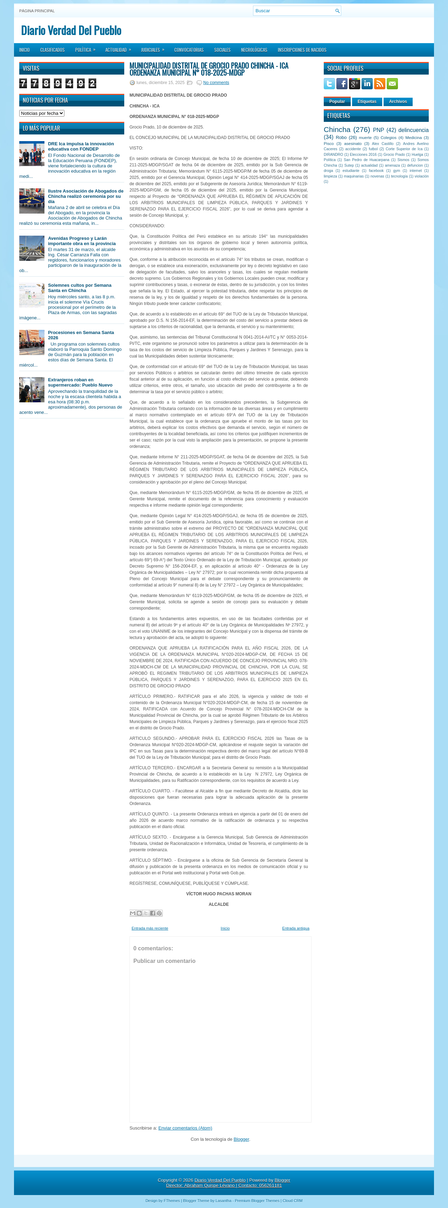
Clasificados (52, 49)
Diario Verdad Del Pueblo (71, 30)
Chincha (337, 129)
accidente (353, 149)
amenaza (392, 165)
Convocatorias (189, 49)
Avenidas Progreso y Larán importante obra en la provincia (82, 241)
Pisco (329, 143)
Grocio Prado (394, 155)
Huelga (417, 155)
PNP (378, 130)
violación (422, 176)
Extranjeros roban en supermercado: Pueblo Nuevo (80, 382)
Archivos (398, 101)
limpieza (330, 176)
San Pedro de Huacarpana (366, 160)
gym (396, 171)
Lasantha (223, 1201)
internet (416, 171)
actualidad (369, 165)
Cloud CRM (292, 1201)
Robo (341, 137)
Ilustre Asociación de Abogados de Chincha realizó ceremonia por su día (86, 196)
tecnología (399, 176)
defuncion (415, 165)
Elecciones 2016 (363, 155)
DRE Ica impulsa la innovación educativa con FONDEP (81, 146)
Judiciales (155, 47)
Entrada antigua (295, 928)
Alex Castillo (383, 144)
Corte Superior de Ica (404, 149)
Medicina (413, 137)
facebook (376, 171)
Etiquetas (367, 101)
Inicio (24, 49)
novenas (377, 176)
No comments (216, 82)
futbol (373, 149)
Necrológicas (254, 49)
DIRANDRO (333, 155)
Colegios (388, 137)
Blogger (241, 1139)
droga (328, 171)
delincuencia (413, 130)
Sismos (403, 160)
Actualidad (120, 47)
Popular (337, 101)
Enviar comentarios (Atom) (185, 1128)
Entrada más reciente (150, 928)
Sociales (222, 49)
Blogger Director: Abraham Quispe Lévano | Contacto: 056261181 (228, 1183)
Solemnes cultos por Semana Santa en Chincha (79, 288)
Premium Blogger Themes (257, 1201)
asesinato (353, 143)
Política (87, 47)
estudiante (351, 171)
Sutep (349, 165)
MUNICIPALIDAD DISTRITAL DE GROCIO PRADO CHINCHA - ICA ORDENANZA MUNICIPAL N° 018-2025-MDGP (209, 69)
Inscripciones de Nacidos (302, 49)
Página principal (37, 11)
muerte (365, 137)
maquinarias (354, 176)
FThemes (172, 1201)
